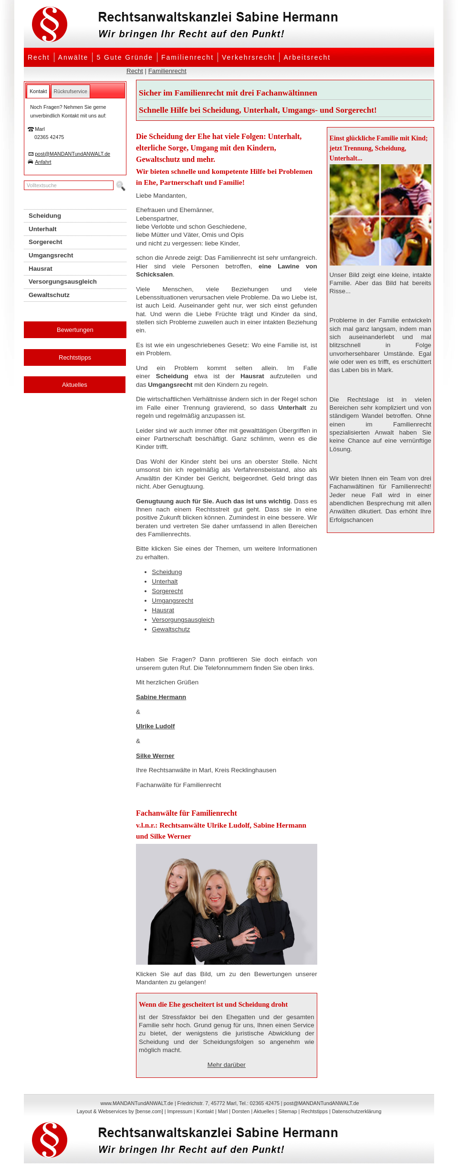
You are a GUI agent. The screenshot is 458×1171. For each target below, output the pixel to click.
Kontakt (205, 1111)
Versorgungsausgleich (183, 619)
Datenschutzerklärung (357, 1111)
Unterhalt (164, 581)
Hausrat (163, 610)
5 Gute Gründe (124, 57)
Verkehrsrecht (248, 57)
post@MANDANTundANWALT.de (72, 154)
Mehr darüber (227, 1064)
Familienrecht (187, 57)
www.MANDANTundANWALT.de (137, 1103)
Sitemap (287, 1111)
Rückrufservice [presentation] (70, 91)
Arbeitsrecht (307, 57)
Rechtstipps (75, 357)
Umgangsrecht (172, 600)
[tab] (38, 91)
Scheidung (167, 571)
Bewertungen (75, 329)
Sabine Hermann (161, 697)
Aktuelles (74, 384)
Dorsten (241, 1111)
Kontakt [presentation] (38, 91)
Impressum (179, 1111)
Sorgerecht (167, 591)
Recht (39, 57)
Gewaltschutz (171, 629)
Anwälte (73, 57)
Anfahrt (43, 162)
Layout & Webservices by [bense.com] (120, 1111)
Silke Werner (155, 755)
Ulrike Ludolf (155, 726)
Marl (223, 1111)
